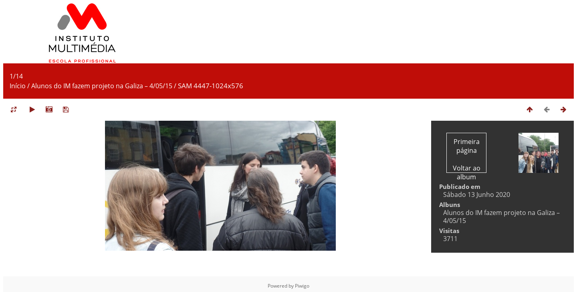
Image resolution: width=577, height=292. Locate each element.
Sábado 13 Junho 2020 (476, 194)
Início (18, 85)
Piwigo (302, 285)
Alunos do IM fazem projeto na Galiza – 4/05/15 (101, 85)
